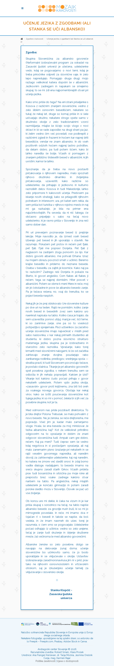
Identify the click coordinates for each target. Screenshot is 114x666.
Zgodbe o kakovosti (34, 39)
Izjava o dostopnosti (67, 661)
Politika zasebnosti (45, 661)
